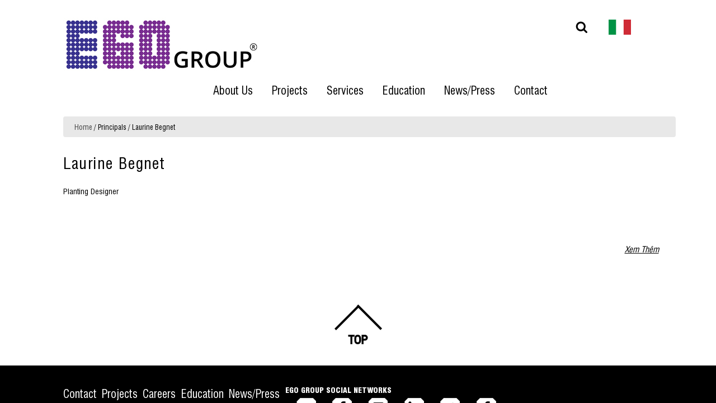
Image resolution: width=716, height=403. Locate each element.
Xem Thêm (642, 185)
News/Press (300, 330)
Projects (131, 330)
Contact (80, 330)
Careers (182, 330)
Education (237, 330)
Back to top (358, 262)
